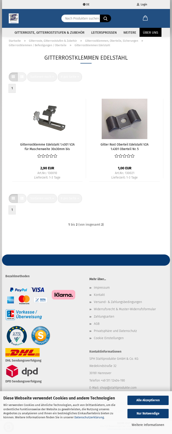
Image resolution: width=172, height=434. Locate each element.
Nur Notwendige (148, 413)
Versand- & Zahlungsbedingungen (118, 305)
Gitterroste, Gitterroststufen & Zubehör (49, 33)
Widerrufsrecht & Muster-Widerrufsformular (125, 312)
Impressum (102, 290)
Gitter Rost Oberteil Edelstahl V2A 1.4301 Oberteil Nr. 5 (124, 149)
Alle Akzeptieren (148, 400)
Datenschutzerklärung (89, 417)
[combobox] (42, 79)
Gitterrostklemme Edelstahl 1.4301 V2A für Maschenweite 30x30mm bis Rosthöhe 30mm (47, 149)
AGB (96, 326)
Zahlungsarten (104, 319)
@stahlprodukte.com (122, 390)
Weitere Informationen (148, 425)
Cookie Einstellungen (109, 341)
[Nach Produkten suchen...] (105, 18)
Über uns (150, 33)
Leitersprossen (104, 33)
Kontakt (99, 297)
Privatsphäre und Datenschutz (115, 334)
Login (142, 4)
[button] (145, 18)
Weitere (129, 33)
